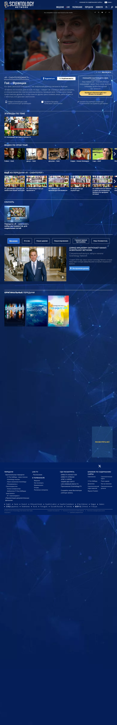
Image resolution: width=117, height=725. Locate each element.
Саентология (92, 476)
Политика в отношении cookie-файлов (73, 511)
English (8, 504)
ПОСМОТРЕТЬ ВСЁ (102, 442)
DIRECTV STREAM (67, 477)
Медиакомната (38, 485)
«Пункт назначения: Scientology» (16, 481)
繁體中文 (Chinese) (81, 506)
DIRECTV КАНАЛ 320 (69, 475)
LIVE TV (35, 472)
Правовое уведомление (76, 512)
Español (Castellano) (67, 504)
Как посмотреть (39, 483)
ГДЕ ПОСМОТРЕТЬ (67, 472)
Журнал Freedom (93, 491)
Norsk (35, 506)
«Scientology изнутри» (13, 479)
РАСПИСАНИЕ (77, 7)
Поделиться (49, 78)
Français (94, 506)
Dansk (16, 504)
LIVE (68, 7)
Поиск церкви (105, 481)
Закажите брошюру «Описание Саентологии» (53, 102)
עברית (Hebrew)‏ (82, 504)
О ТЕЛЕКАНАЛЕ (38, 478)
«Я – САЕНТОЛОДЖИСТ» (16, 77)
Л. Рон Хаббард (92, 481)
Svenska (69, 506)
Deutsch (24, 504)
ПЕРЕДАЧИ (89, 7)
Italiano (101, 504)
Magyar (93, 504)
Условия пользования (53, 511)
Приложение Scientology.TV (71, 486)
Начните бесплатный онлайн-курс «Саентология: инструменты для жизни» (93, 102)
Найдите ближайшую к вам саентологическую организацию (19, 102)
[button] (115, 154)
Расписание (37, 475)
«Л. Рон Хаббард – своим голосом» (17, 477)
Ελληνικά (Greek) (36, 504)
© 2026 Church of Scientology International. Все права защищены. (18, 511)
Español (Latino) (51, 504)
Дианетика (91, 484)
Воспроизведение (79, 268)
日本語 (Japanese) (12, 506)
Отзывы (36, 487)
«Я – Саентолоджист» (13, 495)
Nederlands (26, 506)
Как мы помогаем (106, 484)
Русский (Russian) (57, 506)
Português (43, 506)
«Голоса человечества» (14, 488)
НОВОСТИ (99, 7)
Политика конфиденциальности (96, 511)
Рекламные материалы (41, 490)
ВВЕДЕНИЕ (60, 7)
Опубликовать (66, 78)
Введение (37, 480)
